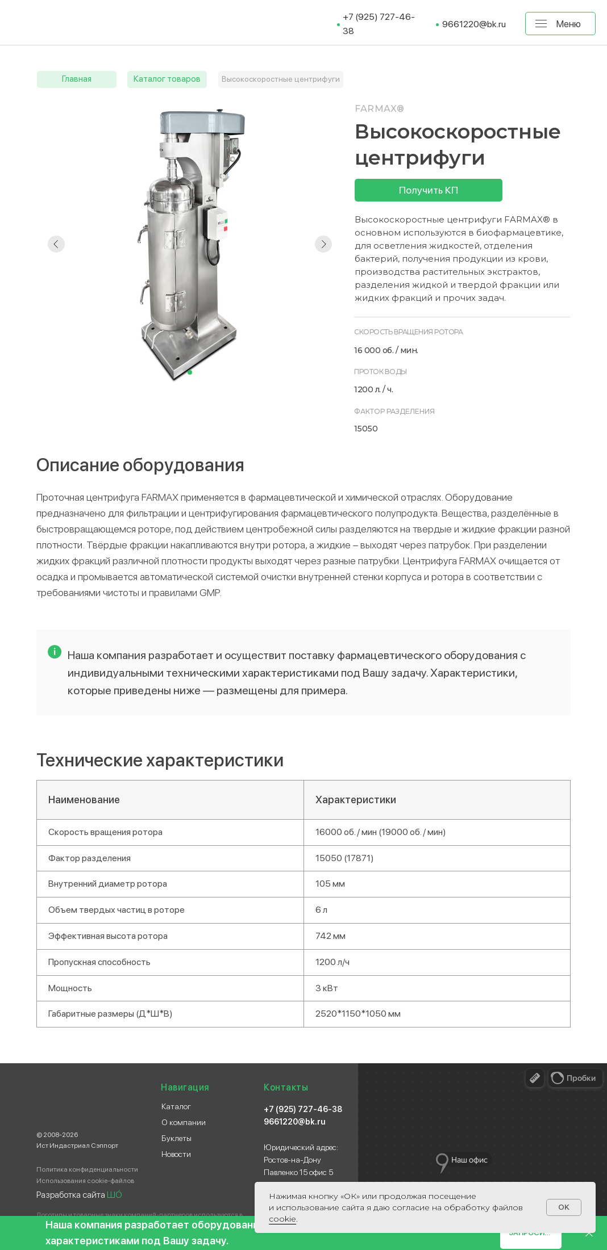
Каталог (176, 1106)
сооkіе (282, 1219)
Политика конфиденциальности (87, 1169)
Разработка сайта (79, 1194)
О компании (183, 1122)
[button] (428, 190)
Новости (176, 1154)
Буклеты (176, 1138)
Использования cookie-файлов (85, 1181)
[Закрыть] (589, 1233)
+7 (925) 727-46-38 (303, 1109)
